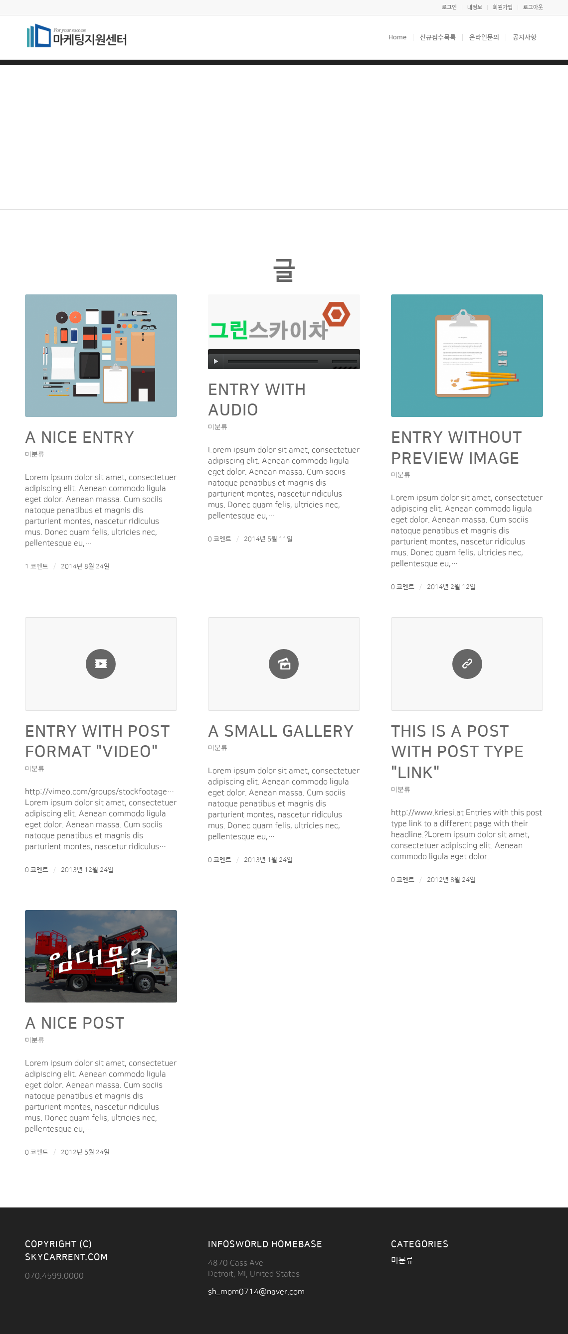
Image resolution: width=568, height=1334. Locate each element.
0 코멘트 (219, 538)
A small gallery (281, 731)
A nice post (75, 1023)
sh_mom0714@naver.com (256, 1291)
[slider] (273, 362)
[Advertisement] (284, 134)
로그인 (449, 7)
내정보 (474, 7)
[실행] (215, 362)
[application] (284, 359)
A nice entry (80, 437)
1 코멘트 (36, 566)
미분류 (34, 453)
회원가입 (503, 7)
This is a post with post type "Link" (457, 752)
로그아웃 (533, 7)
